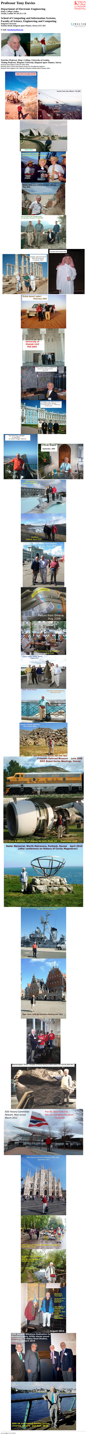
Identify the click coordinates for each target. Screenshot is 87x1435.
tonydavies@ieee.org (15, 30)
